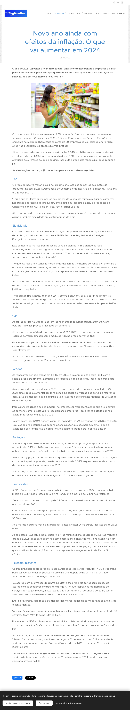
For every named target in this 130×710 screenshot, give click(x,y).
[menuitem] (50, 13)
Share (17, 678)
